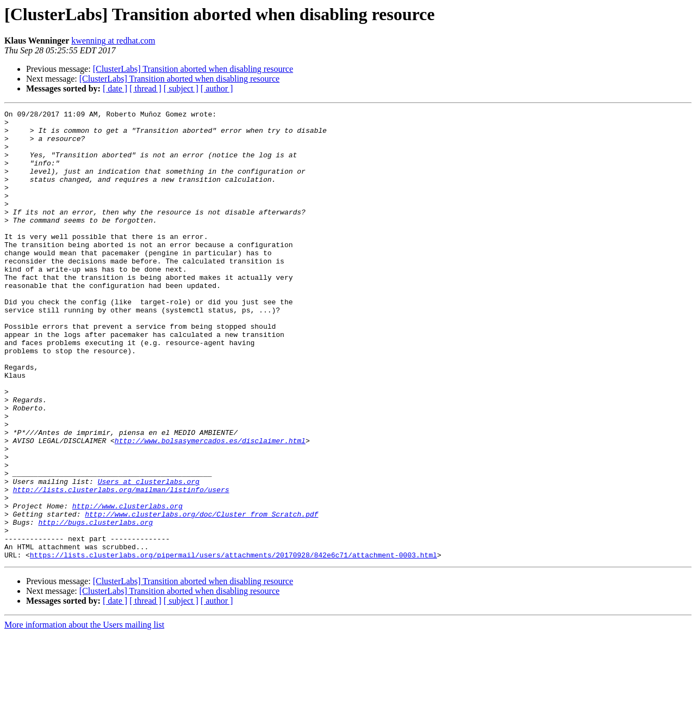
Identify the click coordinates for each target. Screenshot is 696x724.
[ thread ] (145, 88)
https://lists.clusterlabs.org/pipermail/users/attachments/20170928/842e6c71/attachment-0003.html (233, 644)
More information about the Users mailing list (84, 714)
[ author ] (217, 88)
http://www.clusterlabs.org (127, 586)
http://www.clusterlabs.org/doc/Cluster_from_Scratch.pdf (201, 595)
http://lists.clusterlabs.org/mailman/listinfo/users (121, 566)
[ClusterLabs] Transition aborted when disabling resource (193, 68)
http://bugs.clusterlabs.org (95, 605)
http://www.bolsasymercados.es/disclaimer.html (210, 507)
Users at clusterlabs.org (149, 556)
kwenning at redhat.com (113, 40)
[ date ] (115, 88)
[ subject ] (181, 88)
